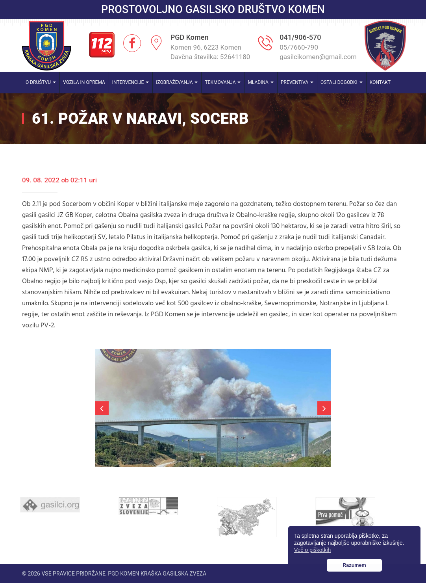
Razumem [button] (354, 565)
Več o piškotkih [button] (312, 550)
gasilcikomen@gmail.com (318, 57)
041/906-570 (300, 37)
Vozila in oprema (84, 82)
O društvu (41, 82)
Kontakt (380, 82)
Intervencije (130, 82)
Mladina (261, 82)
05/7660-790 (299, 47)
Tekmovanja (223, 82)
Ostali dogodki (341, 82)
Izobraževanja (177, 82)
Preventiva (297, 82)
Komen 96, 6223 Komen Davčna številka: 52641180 (210, 52)
